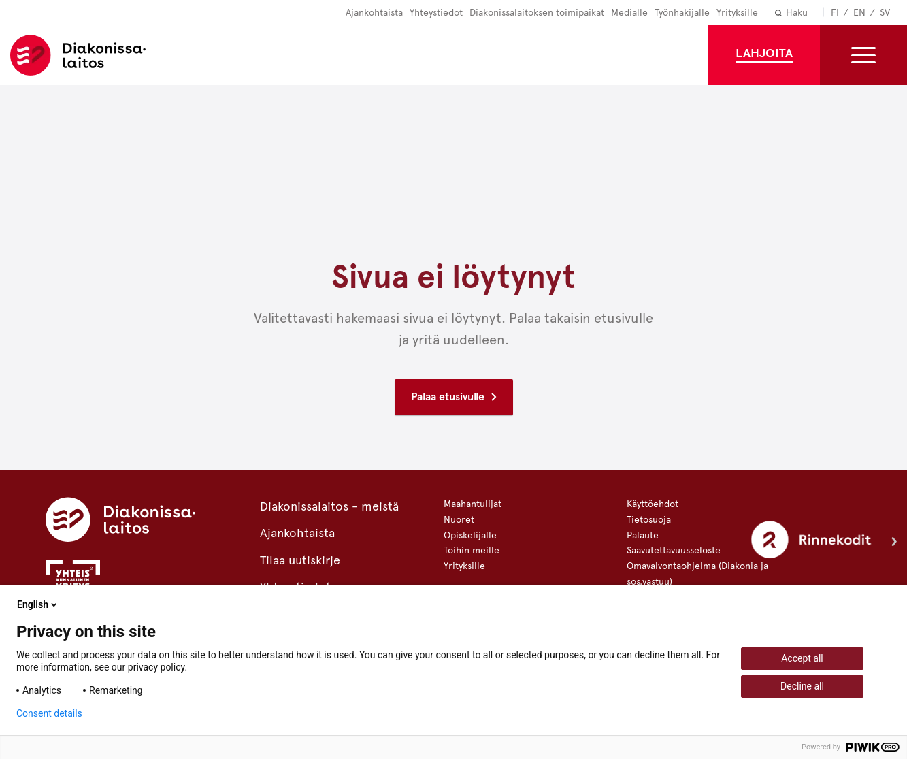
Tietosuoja (649, 520)
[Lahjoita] (764, 55)
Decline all (802, 686)
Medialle (629, 12)
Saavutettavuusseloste (674, 550)
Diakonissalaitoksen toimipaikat (536, 12)
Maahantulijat (472, 504)
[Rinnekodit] (823, 542)
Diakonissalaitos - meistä (329, 506)
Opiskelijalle (470, 535)
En (859, 12)
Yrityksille (737, 12)
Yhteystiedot (436, 12)
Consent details (49, 713)
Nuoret (459, 520)
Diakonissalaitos (85, 55)
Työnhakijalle (682, 12)
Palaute (643, 535)
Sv (885, 12)
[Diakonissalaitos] (120, 518)
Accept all (802, 658)
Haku (797, 12)
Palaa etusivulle (447, 396)
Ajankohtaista (374, 12)
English (38, 604)
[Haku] (813, 13)
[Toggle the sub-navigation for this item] (863, 55)
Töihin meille (471, 550)
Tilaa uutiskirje (300, 560)
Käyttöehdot (652, 504)
